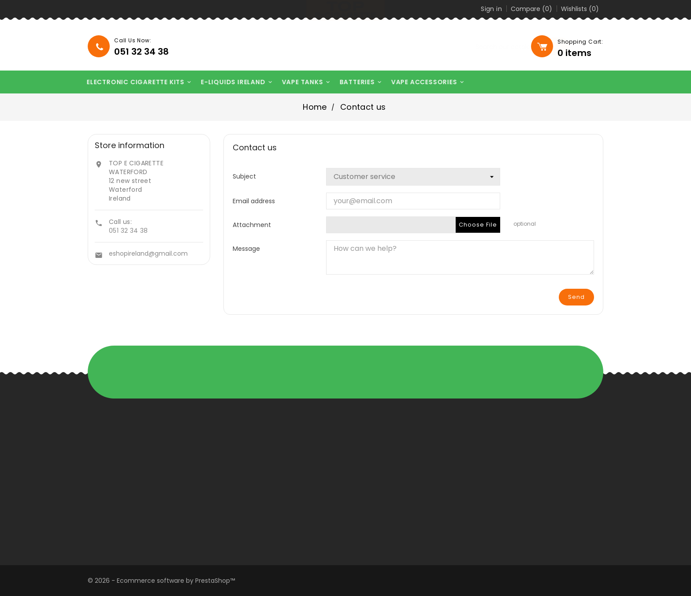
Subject (244, 176)
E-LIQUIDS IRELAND (233, 82)
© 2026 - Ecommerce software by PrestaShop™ (161, 580)
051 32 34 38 (128, 230)
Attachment (252, 224)
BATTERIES (356, 82)
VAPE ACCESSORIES (423, 82)
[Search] (473, 47)
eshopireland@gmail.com (148, 253)
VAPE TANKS (302, 82)
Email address (254, 201)
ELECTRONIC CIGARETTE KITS (135, 82)
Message (246, 248)
